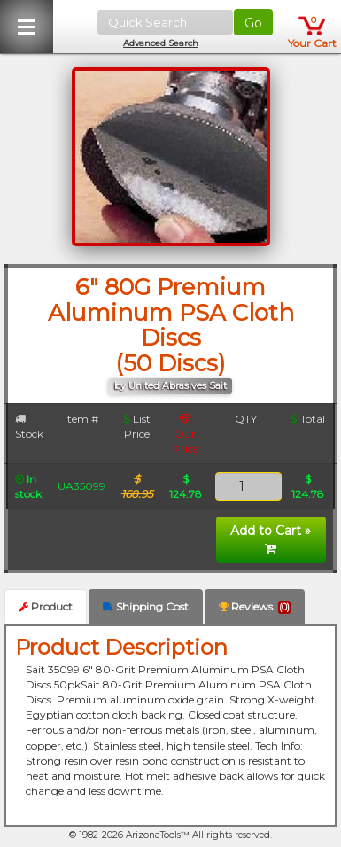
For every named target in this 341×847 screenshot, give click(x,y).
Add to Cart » (270, 539)
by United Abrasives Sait (170, 386)
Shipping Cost (146, 606)
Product (46, 606)
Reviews (255, 607)
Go (253, 23)
